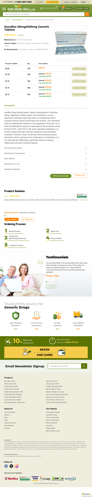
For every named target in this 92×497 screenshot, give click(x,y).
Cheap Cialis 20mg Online (54, 386)
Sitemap (7, 428)
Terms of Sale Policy (52, 420)
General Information (14, 148)
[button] (86, 495)
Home (7, 20)
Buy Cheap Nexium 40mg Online (14, 402)
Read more (84, 199)
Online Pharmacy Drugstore (13, 394)
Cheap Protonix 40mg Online (55, 399)
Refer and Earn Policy (53, 431)
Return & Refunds (51, 422)
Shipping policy (50, 428)
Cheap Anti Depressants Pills (13, 391)
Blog (5, 417)
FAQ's (6, 420)
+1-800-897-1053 (23, 2)
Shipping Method (12, 170)
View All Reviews (27, 219)
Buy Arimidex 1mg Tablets (12, 399)
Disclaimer (49, 425)
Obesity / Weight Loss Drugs (55, 391)
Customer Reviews (10, 422)
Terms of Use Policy (52, 417)
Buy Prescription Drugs (53, 389)
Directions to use (12, 165)
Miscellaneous (18, 20)
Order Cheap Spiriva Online (12, 397)
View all (51, 286)
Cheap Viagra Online (52, 383)
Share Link (80, 176)
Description (10, 105)
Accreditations (9, 425)
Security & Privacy (51, 414)
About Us (7, 414)
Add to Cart (79, 69)
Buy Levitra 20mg (51, 381)
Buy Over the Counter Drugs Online (57, 394)
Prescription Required (53, 412)
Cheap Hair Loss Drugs (11, 389)
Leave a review (11, 219)
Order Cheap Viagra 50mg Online (56, 402)
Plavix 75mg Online (10, 383)
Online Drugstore (9, 412)
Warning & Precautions (15, 154)
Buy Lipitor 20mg (9, 381)
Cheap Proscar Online (11, 386)
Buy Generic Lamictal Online (55, 397)
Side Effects (10, 159)
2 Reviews (20, 35)
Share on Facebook (59, 176)
